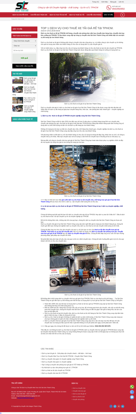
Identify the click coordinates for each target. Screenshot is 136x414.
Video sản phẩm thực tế (22, 119)
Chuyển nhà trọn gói (39, 15)
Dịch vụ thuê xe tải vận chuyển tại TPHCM (56, 370)
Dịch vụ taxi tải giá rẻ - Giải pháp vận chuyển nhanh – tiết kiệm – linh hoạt (66, 353)
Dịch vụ (75, 383)
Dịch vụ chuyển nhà (20, 15)
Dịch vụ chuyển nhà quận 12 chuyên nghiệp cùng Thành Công (63, 359)
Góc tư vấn (108, 15)
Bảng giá (113, 2)
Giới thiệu (104, 2)
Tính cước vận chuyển (24, 66)
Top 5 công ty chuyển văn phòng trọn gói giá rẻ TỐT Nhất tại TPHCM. (65, 364)
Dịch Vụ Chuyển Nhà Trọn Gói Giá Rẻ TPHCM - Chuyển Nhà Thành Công (24, 90)
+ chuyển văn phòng (78, 399)
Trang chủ (95, 2)
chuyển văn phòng (94, 15)
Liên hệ (121, 2)
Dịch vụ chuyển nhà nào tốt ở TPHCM (54, 373)
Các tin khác (51, 348)
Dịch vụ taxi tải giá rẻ (58, 15)
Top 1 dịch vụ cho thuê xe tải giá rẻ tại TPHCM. (29, 99)
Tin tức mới (17, 74)
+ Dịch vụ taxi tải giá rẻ (79, 394)
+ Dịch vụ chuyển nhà (78, 388)
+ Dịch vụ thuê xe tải (78, 396)
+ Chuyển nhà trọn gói (79, 391)
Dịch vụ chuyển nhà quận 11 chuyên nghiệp (56, 362)
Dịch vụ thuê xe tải (76, 15)
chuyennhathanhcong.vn (25, 398)
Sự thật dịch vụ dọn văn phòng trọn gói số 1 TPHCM (59, 367)
